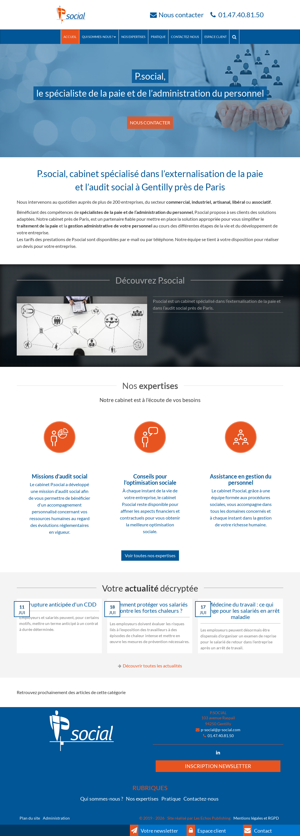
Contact (257, 830)
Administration (56, 818)
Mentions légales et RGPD (256, 818)
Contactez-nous (185, 37)
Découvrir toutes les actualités (152, 665)
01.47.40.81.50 (241, 14)
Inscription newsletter (218, 766)
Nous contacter (181, 14)
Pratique (158, 37)
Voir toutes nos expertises (150, 555)
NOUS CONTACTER (150, 122)
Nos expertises (133, 37)
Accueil (70, 37)
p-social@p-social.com (220, 729)
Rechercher (235, 36)
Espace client (215, 37)
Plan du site (30, 818)
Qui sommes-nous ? (99, 37)
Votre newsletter (154, 830)
